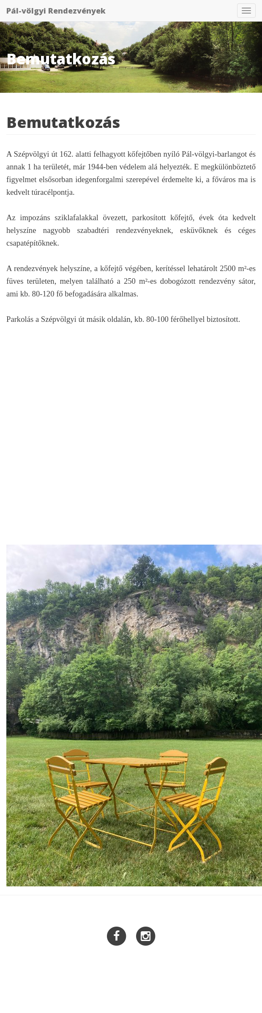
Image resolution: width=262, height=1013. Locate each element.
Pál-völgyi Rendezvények (56, 11)
